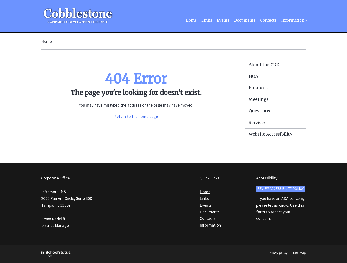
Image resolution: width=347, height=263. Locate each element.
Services (257, 122)
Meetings (259, 99)
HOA (253, 76)
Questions (259, 111)
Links (204, 198)
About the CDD (264, 64)
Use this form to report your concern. (280, 211)
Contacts (208, 218)
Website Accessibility (270, 134)
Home (46, 41)
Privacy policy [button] (277, 253)
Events (206, 205)
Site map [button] (299, 253)
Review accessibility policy (281, 188)
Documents (210, 211)
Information (210, 225)
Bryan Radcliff (53, 218)
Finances (258, 87)
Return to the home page (136, 116)
